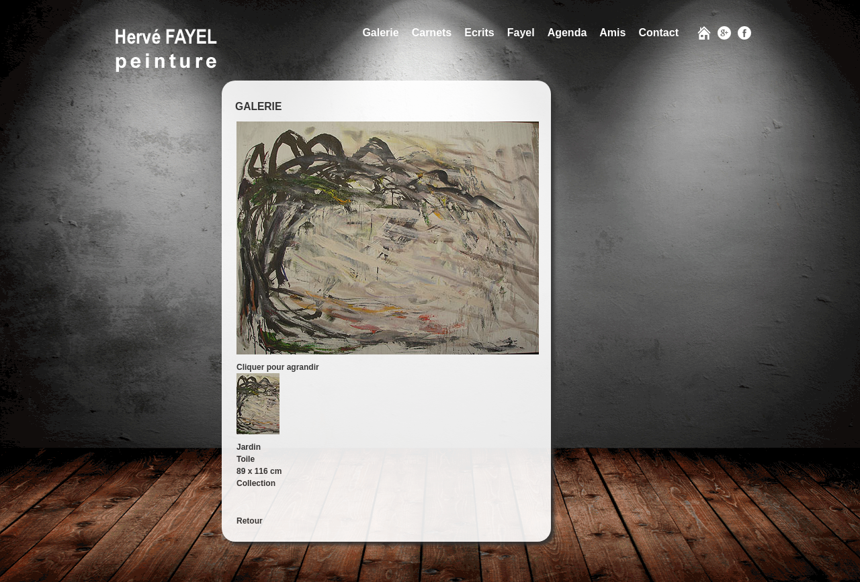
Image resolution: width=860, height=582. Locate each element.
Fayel (521, 32)
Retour (249, 521)
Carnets (432, 32)
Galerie (380, 32)
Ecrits (479, 32)
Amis (612, 32)
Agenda (567, 32)
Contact (658, 32)
